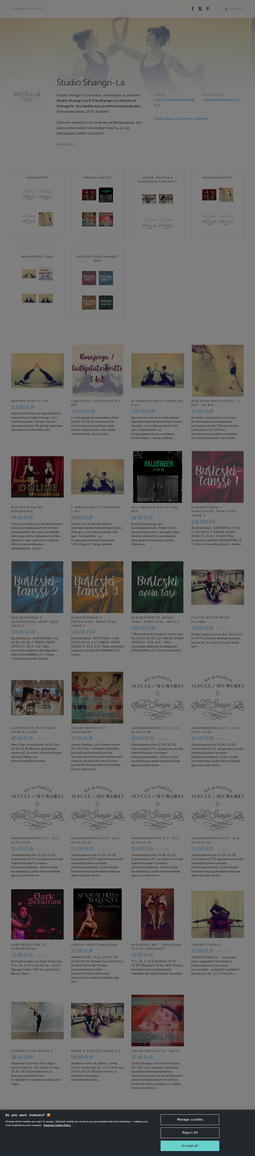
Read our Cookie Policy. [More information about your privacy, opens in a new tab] (57, 1133)
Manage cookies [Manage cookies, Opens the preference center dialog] (190, 1128)
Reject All (190, 1141)
